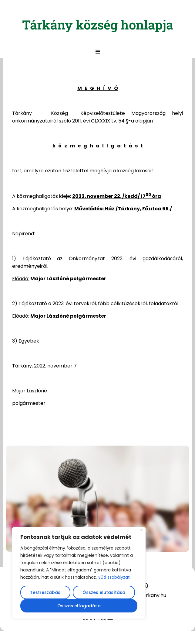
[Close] (141, 530)
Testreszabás (45, 592)
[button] (97, 51)
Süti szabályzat (114, 577)
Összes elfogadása (79, 606)
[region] (79, 573)
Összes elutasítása (103, 592)
